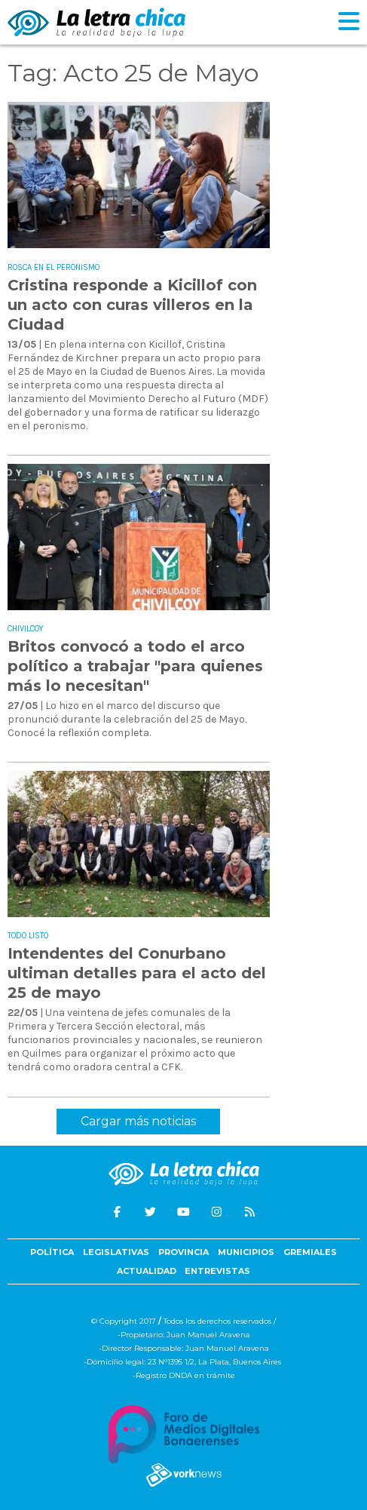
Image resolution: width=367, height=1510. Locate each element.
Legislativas (116, 1252)
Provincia (183, 1252)
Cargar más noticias (138, 1121)
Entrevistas (217, 1271)
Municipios (246, 1252)
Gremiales (310, 1252)
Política (52, 1252)
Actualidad (146, 1271)
